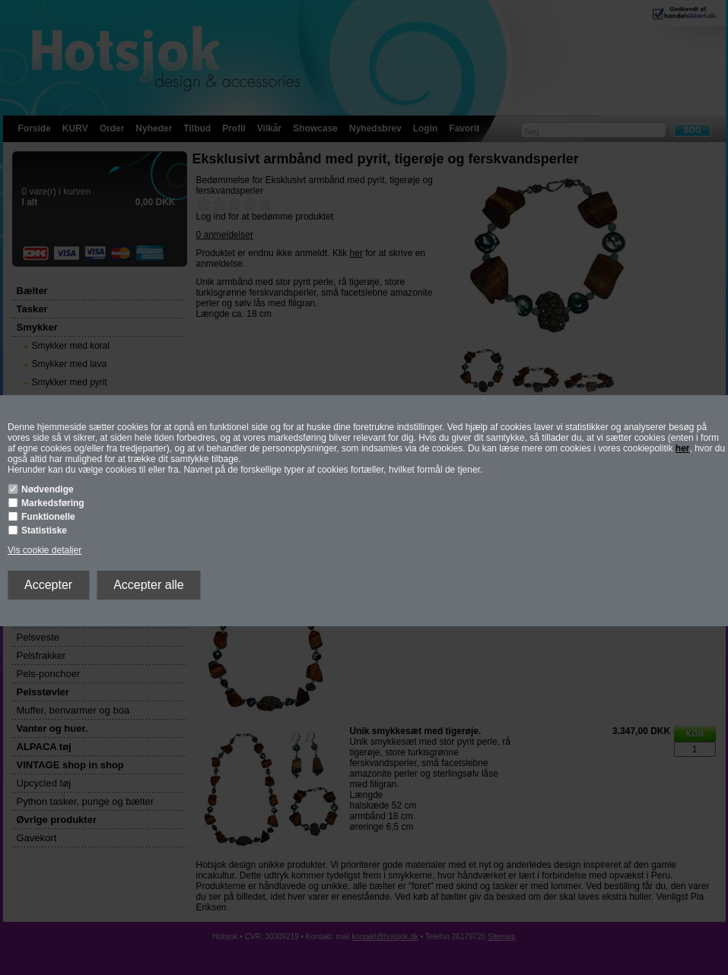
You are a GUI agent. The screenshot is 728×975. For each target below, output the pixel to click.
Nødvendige (47, 489)
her (683, 448)
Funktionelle (48, 516)
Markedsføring (52, 503)
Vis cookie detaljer (44, 550)
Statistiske (44, 530)
